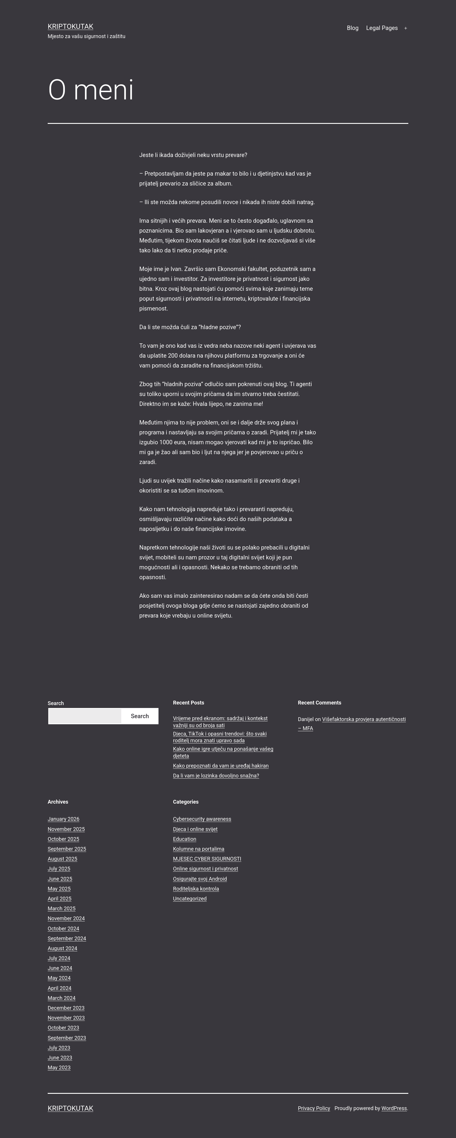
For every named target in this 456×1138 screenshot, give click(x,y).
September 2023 (67, 1038)
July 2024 (59, 958)
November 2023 (66, 1018)
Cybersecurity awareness (202, 819)
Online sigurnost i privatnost (205, 869)
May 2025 (59, 889)
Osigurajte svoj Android (200, 879)
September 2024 (67, 938)
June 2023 (60, 1058)
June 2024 (60, 968)
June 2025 (60, 879)
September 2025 (67, 849)
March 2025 (62, 908)
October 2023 (63, 1028)
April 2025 (60, 899)
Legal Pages (382, 27)
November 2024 (66, 918)
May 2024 (59, 978)
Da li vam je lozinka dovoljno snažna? (216, 776)
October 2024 (63, 928)
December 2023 (66, 1008)
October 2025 (63, 839)
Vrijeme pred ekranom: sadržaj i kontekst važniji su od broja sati (220, 721)
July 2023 (59, 1048)
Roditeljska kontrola (196, 889)
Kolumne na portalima (198, 849)
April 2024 (60, 988)
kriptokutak (70, 26)
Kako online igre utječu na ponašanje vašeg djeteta (223, 752)
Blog (353, 27)
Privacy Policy (314, 1108)
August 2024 (62, 948)
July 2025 (59, 869)
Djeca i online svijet (195, 829)
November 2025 (66, 829)
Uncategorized (190, 899)
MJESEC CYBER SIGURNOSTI (207, 859)
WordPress (394, 1108)
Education (184, 839)
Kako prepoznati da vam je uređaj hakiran (221, 766)
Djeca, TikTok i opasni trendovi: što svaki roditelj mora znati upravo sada (220, 737)
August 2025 (62, 859)
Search (56, 703)
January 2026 (63, 819)
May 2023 (59, 1067)
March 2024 (62, 998)
